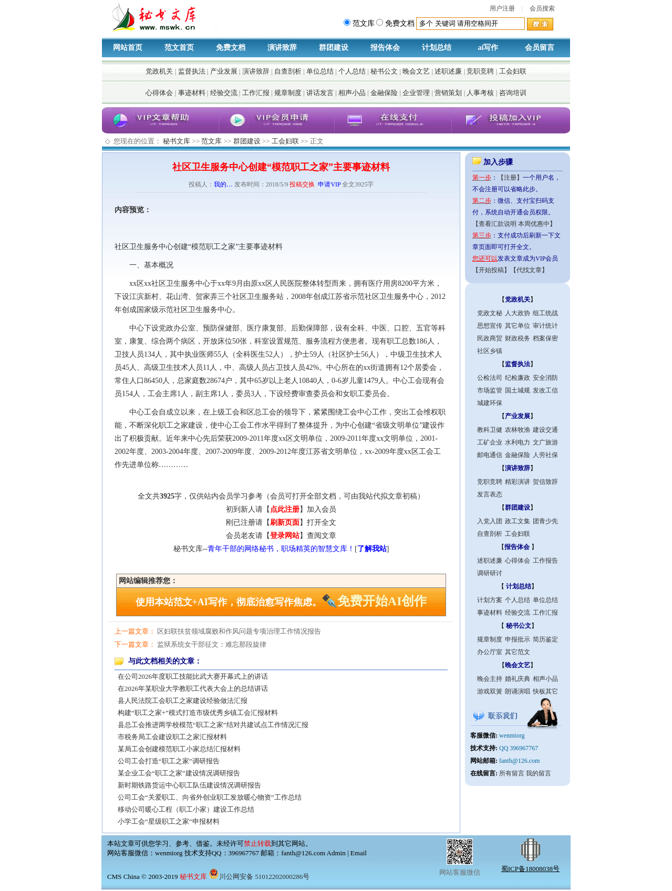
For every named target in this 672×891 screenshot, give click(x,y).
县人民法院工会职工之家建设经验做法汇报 (182, 700)
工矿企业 (489, 442)
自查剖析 (288, 71)
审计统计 (545, 325)
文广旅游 (545, 442)
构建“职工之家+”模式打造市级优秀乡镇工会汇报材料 (198, 713)
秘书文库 (176, 141)
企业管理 (416, 93)
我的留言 (538, 773)
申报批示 (517, 639)
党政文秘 (489, 313)
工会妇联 (512, 71)
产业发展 (223, 71)
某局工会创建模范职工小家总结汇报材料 (179, 749)
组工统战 (545, 313)
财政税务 (517, 338)
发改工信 (545, 390)
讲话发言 (320, 93)
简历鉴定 (545, 639)
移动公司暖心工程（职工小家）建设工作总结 (186, 809)
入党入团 (489, 521)
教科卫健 (489, 429)
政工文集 (517, 521)
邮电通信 (489, 455)
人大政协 (517, 313)
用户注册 (502, 8)
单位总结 (320, 71)
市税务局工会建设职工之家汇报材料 (172, 737)
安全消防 (545, 377)
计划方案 (489, 600)
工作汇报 (256, 93)
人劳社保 (545, 455)
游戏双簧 (489, 691)
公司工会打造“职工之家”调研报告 (169, 761)
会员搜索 (542, 8)
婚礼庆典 (517, 678)
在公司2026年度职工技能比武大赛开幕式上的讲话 (193, 676)
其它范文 (517, 652)
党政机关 (159, 71)
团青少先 (545, 521)
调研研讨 (489, 573)
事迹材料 (191, 93)
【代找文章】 (529, 270)
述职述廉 (448, 71)
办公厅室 (489, 652)
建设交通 (545, 429)
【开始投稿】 (491, 270)
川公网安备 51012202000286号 (259, 876)
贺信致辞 (545, 481)
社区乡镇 (489, 351)
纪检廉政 (517, 377)
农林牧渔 (517, 429)
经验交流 (223, 93)
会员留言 (539, 47)
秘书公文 (384, 71)
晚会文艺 (416, 71)
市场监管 (489, 390)
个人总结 (352, 71)
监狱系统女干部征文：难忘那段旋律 (211, 644)
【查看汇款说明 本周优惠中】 (514, 223)
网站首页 (127, 47)
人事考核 (480, 93)
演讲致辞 (282, 47)
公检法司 (489, 377)
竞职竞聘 (480, 71)
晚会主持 (489, 678)
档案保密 (545, 338)
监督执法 (191, 71)
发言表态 (489, 494)
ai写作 (488, 47)
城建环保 (489, 403)
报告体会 (385, 47)
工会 (415, 381)
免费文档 (230, 47)
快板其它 (545, 691)
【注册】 (510, 177)
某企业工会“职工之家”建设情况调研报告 (179, 773)
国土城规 (517, 390)
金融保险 (384, 93)
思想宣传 (489, 325)
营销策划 (448, 93)
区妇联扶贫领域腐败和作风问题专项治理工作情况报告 (239, 631)
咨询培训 (512, 93)
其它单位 (517, 325)
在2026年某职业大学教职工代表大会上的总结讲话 (193, 688)
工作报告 (545, 560)
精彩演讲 (517, 481)
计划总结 (436, 47)
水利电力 (517, 442)
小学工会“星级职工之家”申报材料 (169, 821)
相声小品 (352, 93)
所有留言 (511, 773)
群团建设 (333, 47)
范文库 (211, 141)
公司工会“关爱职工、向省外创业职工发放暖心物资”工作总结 (210, 797)
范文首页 (179, 47)
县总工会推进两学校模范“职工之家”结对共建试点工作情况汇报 (213, 725)
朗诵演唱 (517, 691)
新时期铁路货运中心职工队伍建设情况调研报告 (189, 785)
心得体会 (159, 93)
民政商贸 (489, 338)
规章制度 (288, 93)
